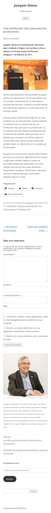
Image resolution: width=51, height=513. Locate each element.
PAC (40, 206)
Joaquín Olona (25, 5)
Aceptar (9, 479)
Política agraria (9, 209)
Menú (26, 18)
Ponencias (29, 203)
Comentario (9, 254)
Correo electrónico (12, 295)
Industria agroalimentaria (27, 206)
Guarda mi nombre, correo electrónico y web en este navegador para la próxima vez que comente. (25, 319)
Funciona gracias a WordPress (14, 508)
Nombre (7, 285)
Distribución (11, 206)
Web (5, 306)
